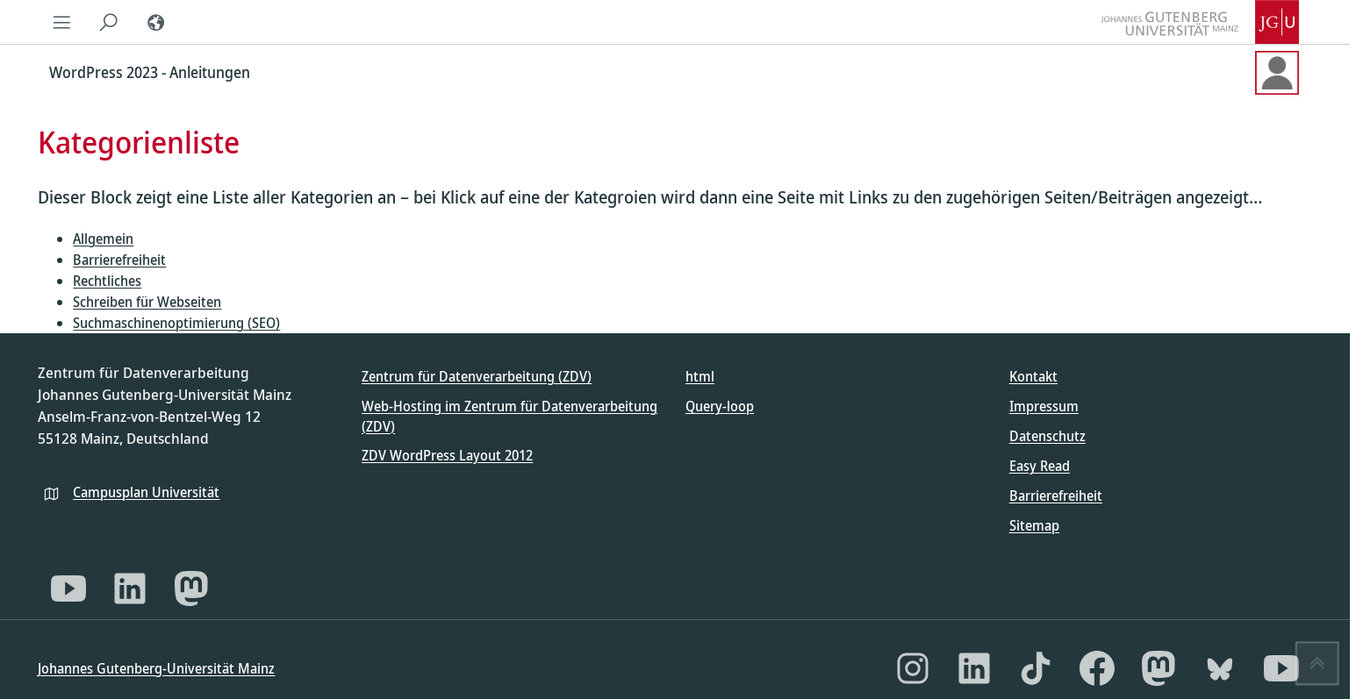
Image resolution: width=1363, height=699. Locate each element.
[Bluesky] (1219, 668)
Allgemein (103, 238)
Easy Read (1039, 465)
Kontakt (1033, 376)
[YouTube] (68, 588)
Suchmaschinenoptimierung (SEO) (176, 322)
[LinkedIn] (129, 588)
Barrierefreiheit (119, 259)
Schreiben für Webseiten (147, 301)
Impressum (1044, 406)
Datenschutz (1047, 436)
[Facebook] (1097, 668)
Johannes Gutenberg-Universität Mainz (156, 668)
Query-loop (719, 406)
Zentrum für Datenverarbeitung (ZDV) (477, 376)
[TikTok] (1035, 668)
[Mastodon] (191, 588)
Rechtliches (107, 280)
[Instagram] (912, 668)
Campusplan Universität (146, 492)
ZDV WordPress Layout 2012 (447, 455)
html (699, 376)
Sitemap (1034, 525)
